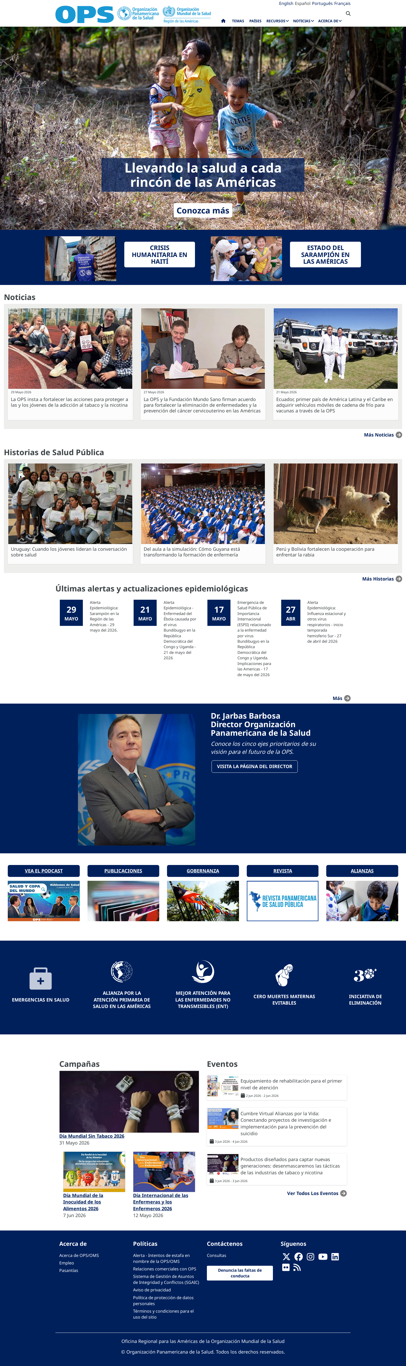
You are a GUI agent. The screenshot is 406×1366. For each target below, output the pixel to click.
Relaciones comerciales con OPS (164, 1266)
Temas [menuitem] (238, 20)
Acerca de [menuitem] (328, 20)
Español (302, 3)
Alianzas (362, 868)
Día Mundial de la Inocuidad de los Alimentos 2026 (83, 1199)
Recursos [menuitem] (275, 20)
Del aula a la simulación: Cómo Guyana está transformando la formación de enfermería (192, 551)
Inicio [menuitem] (223, 22)
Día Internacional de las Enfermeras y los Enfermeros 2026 (160, 1199)
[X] (286, 1255)
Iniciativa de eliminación (365, 996)
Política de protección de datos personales (163, 1298)
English (286, 3)
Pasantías (68, 1268)
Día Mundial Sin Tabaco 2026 (91, 1133)
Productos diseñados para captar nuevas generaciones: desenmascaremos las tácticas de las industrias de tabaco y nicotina (290, 1163)
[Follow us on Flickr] (285, 1266)
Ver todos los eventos (312, 1190)
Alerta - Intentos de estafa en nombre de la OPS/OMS (161, 1255)
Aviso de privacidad (152, 1287)
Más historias (378, 579)
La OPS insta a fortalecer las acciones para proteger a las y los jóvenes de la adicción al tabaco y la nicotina (69, 402)
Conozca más (203, 210)
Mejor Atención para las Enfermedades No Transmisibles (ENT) (202, 997)
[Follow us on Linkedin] (335, 1255)
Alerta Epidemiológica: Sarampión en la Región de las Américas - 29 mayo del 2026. (104, 616)
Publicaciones (123, 868)
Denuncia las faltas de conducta (240, 1270)
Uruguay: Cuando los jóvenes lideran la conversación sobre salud (69, 551)
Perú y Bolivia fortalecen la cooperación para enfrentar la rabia (325, 551)
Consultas (216, 1252)
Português (322, 3)
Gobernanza (203, 868)
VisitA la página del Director (255, 767)
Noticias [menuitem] (301, 20)
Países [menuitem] (255, 20)
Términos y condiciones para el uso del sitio (163, 1311)
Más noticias (379, 435)
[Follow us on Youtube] (323, 1255)
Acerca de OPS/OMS (79, 1252)
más (337, 698)
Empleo (66, 1260)
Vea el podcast (44, 868)
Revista (282, 868)
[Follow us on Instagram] (310, 1255)
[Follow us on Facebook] (298, 1255)
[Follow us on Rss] (297, 1266)
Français (342, 3)
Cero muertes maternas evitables (284, 996)
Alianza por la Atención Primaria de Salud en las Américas (122, 997)
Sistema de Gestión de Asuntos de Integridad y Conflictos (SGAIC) (166, 1277)
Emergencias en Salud (40, 997)
